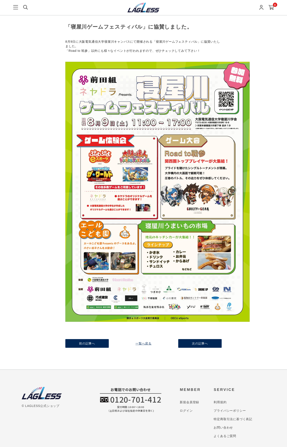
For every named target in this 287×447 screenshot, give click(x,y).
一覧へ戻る (143, 343)
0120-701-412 (135, 399)
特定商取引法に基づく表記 (233, 419)
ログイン (186, 410)
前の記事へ (87, 343)
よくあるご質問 (225, 436)
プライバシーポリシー (230, 410)
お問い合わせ (223, 427)
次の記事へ (200, 343)
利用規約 (220, 402)
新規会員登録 (189, 402)
